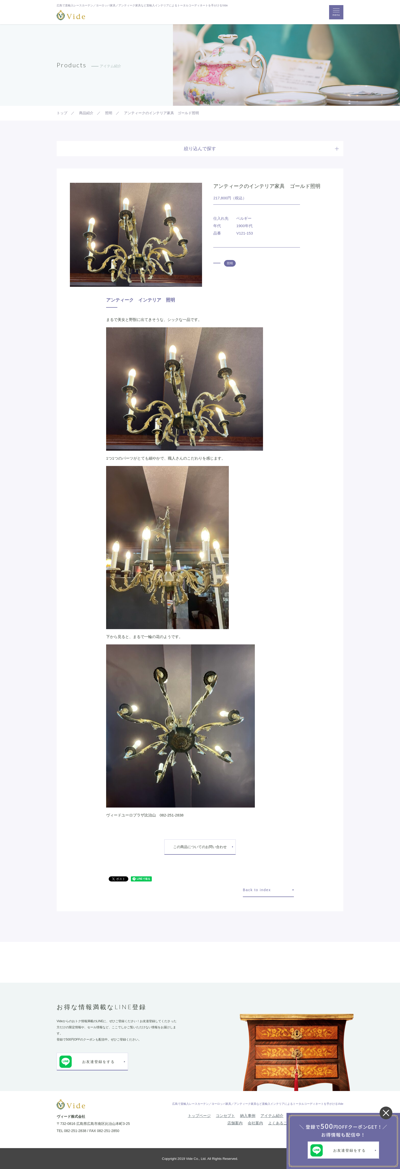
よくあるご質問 (281, 1123)
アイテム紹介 (271, 1115)
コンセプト (225, 1115)
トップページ (199, 1115)
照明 (230, 263)
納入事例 (247, 1115)
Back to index (257, 890)
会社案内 (255, 1123)
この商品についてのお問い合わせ (200, 847)
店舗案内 (235, 1123)
